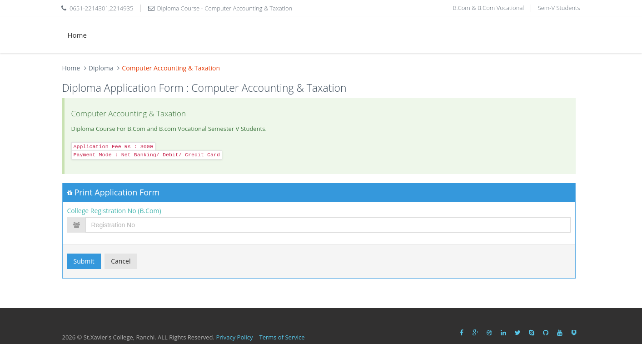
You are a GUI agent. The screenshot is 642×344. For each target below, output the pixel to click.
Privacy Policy (234, 337)
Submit (84, 261)
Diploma (101, 68)
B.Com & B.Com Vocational (488, 8)
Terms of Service (281, 337)
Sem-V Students (559, 8)
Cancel (120, 261)
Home (77, 35)
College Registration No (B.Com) (114, 210)
